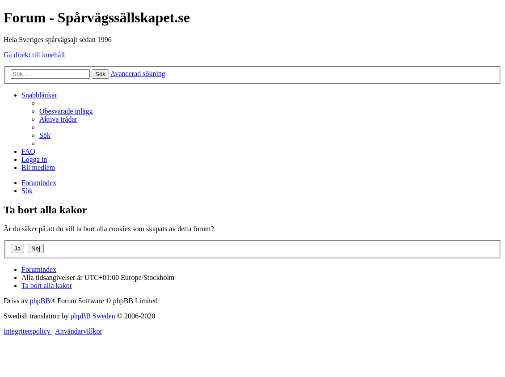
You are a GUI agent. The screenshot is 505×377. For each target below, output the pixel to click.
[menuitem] (66, 111)
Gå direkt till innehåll (34, 55)
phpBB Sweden (93, 316)
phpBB (40, 301)
